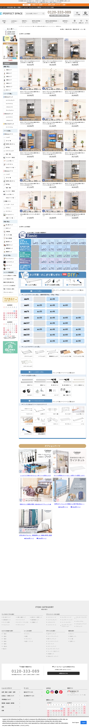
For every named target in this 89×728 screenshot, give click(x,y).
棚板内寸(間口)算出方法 (8, 282)
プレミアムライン (10, 110)
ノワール (6, 269)
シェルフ (6, 137)
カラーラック (7, 265)
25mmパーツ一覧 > (10, 167)
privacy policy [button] (24, 725)
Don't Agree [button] (75, 722)
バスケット (7, 208)
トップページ (21, 26)
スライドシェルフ (8, 151)
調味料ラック (7, 252)
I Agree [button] (83, 722)
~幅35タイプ (7, 70)
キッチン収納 (7, 235)
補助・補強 (7, 154)
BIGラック (7, 90)
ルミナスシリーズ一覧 (29, 26)
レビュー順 (82, 29)
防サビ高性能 (7, 238)
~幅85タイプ (7, 80)
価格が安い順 (68, 29)
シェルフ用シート (8, 161)
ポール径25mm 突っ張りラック (41, 26)
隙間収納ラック (8, 248)
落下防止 (6, 147)
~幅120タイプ (7, 87)
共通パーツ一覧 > (10, 218)
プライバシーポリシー (8, 292)
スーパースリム (9, 127)
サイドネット (7, 211)
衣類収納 (6, 232)
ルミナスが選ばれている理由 (9, 275)
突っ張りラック (8, 225)
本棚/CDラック (8, 245)
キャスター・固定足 (9, 158)
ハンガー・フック (8, 205)
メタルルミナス (9, 107)
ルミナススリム (9, 103)
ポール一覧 (7, 141)
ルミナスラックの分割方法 (9, 285)
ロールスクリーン (8, 215)
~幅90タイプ (7, 83)
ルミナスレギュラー (10, 100)
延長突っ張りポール (9, 144)
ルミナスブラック (8, 262)
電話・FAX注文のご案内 (8, 289)
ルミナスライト (9, 117)
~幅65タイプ (7, 77)
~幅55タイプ (7, 73)
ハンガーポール (8, 164)
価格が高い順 (76, 29)
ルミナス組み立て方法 (8, 279)
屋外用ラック (7, 242)
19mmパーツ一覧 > (10, 197)
